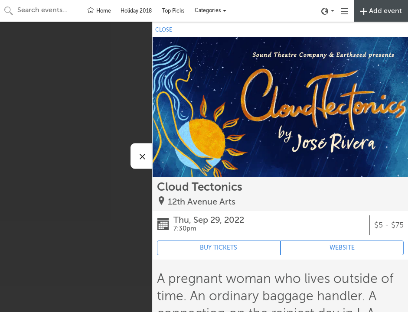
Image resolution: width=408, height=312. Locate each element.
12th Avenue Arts (201, 202)
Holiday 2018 (136, 11)
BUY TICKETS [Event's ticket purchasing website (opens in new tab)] (218, 247)
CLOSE (163, 30)
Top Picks (173, 11)
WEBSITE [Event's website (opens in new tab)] (342, 247)
